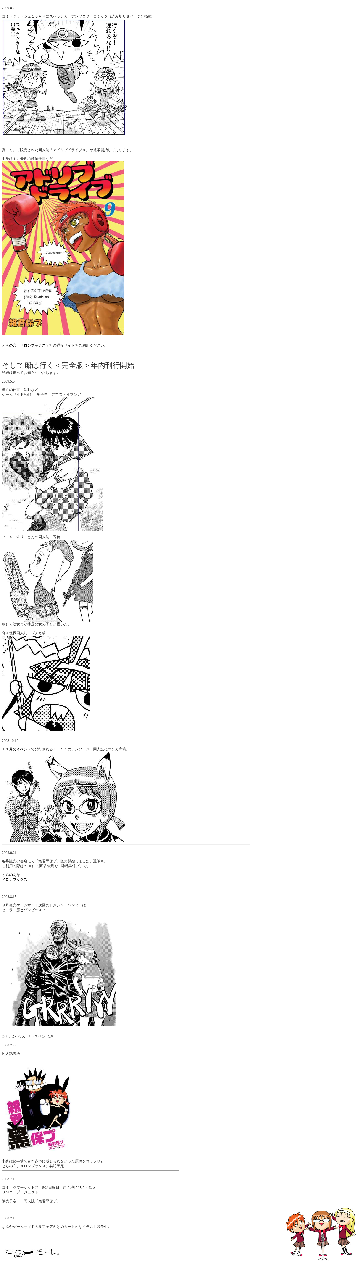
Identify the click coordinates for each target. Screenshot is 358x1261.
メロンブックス (33, 345)
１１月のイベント (16, 749)
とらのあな (11, 875)
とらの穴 (9, 345)
